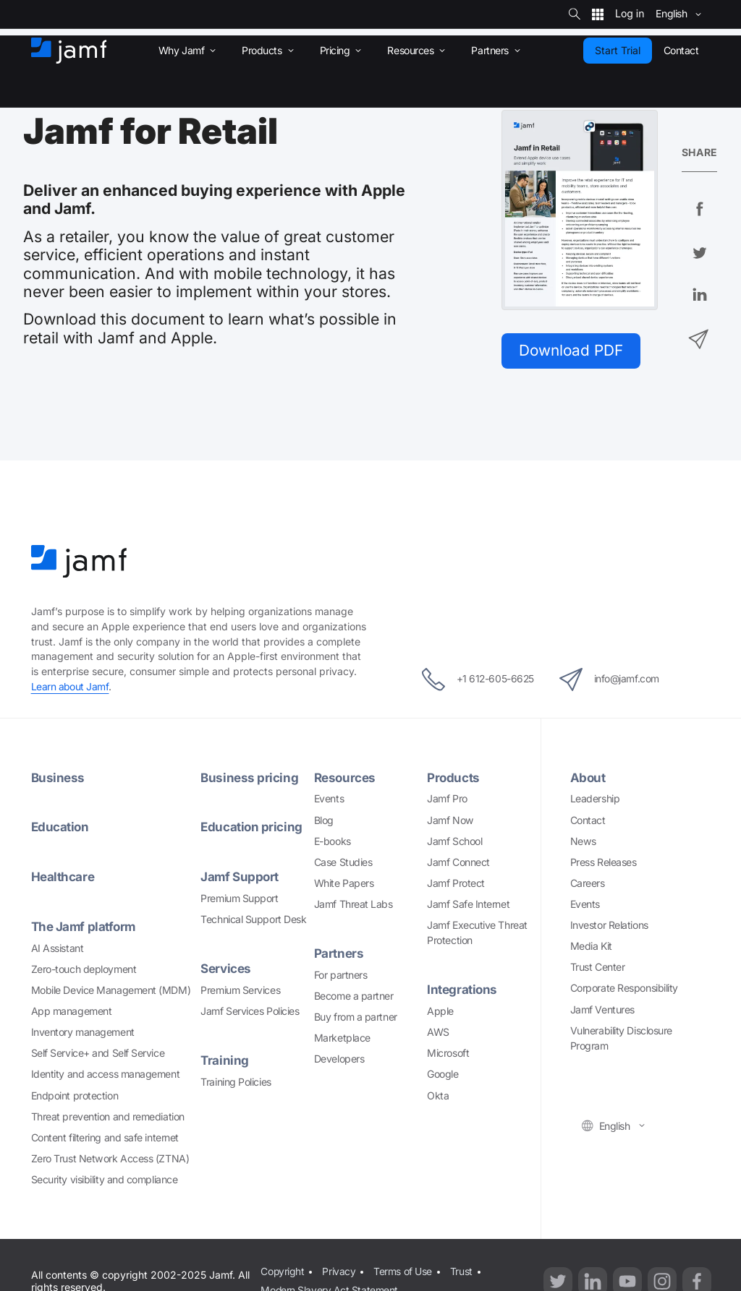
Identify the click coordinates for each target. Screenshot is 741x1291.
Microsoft (448, 1053)
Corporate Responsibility (624, 989)
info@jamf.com (613, 680)
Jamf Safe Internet (468, 904)
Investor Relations (609, 925)
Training (224, 1060)
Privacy (339, 1271)
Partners (338, 953)
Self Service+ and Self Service (98, 1053)
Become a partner (354, 996)
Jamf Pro (447, 800)
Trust (461, 1271)
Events (329, 800)
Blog (324, 821)
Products (453, 778)
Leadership (595, 800)
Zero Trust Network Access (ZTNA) (110, 1159)
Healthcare (63, 877)
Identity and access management (105, 1075)
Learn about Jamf (70, 687)
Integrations (462, 990)
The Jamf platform (84, 927)
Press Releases (603, 863)
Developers (339, 1059)
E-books (332, 842)
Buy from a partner (355, 1017)
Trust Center (597, 968)
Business (58, 778)
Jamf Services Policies (249, 1011)
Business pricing (249, 778)
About (588, 778)
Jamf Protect (456, 884)
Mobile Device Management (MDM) (111, 991)
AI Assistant (57, 949)
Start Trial (617, 50)
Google (442, 1075)
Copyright (283, 1271)
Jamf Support (240, 877)
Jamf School (454, 842)
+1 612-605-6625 (473, 680)
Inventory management (83, 1032)
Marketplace (342, 1038)
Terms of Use (402, 1271)
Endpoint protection (74, 1096)
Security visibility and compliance (104, 1180)
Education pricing (251, 828)
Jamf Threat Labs (353, 904)
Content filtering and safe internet (105, 1138)
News (583, 842)
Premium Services (240, 991)
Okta (438, 1096)
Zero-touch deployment (84, 970)
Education (60, 828)
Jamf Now (450, 821)
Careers (587, 884)
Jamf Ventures (602, 1010)
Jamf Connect (458, 863)
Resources (345, 778)
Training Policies (235, 1082)
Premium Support (239, 899)
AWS (438, 1032)
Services (225, 969)
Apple (440, 1011)
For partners (341, 975)
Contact (588, 821)
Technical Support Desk (253, 920)
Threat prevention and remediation (108, 1117)
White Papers (344, 884)
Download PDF (573, 350)
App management (71, 1011)
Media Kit (591, 946)
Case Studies (343, 863)
